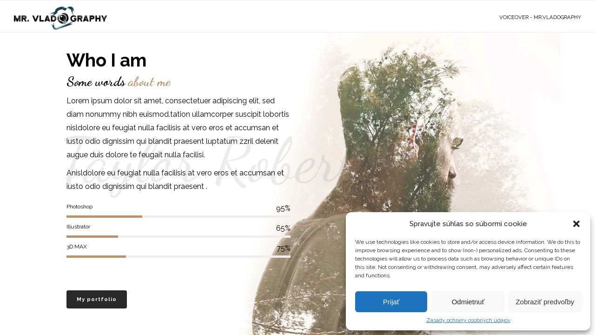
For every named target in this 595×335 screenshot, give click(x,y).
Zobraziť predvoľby (545, 302)
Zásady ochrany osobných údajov (468, 320)
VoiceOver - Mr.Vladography (540, 17)
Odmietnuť (468, 302)
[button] (576, 223)
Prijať (391, 302)
